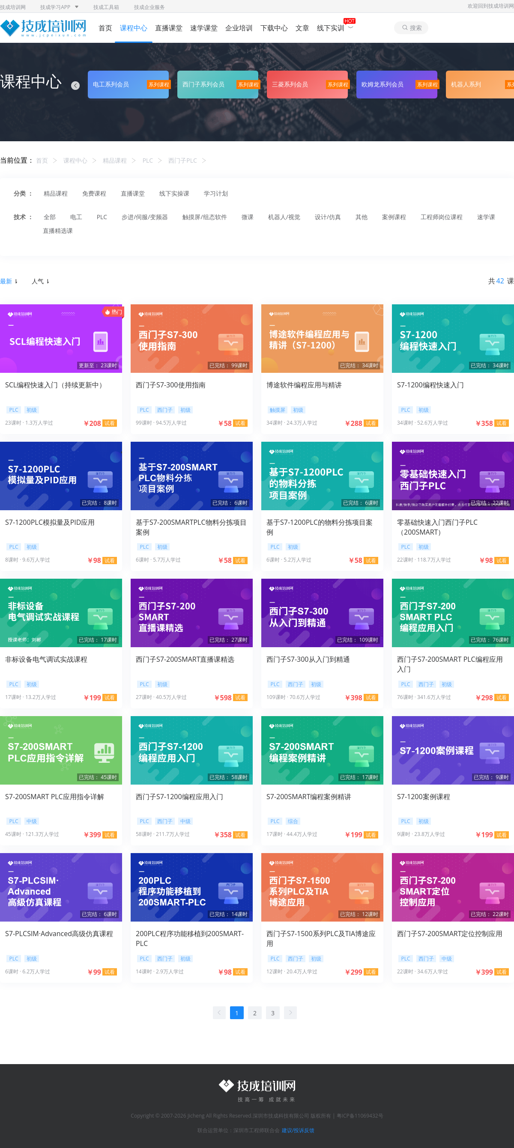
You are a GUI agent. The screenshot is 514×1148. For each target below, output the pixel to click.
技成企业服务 (149, 7)
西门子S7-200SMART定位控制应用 (449, 933)
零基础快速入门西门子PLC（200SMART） (437, 526)
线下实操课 (174, 193)
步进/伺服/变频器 (145, 217)
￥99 (94, 972)
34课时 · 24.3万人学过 (291, 422)
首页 (105, 28)
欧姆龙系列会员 (382, 84)
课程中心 (133, 28)
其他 (362, 217)
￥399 (92, 834)
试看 (110, 423)
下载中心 (274, 28)
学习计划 (216, 193)
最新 (8, 281)
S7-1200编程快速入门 (430, 385)
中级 (32, 821)
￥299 (353, 972)
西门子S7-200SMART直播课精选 (185, 659)
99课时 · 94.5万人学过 (161, 422)
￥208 (92, 423)
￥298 (484, 697)
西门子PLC (182, 160)
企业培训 (239, 28)
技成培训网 (13, 7)
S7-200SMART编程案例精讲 (308, 796)
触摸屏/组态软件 (204, 217)
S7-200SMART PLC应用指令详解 (54, 796)
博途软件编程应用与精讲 (304, 385)
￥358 (484, 423)
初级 (32, 409)
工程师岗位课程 (442, 217)
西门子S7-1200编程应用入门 (179, 796)
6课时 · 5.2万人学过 (288, 559)
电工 (76, 217)
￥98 (94, 560)
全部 (50, 217)
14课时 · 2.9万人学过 (160, 971)
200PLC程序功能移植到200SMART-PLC (190, 938)
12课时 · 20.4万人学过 (291, 971)
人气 (40, 281)
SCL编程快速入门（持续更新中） (55, 385)
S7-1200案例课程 (423, 796)
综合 (293, 821)
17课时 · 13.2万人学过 (30, 697)
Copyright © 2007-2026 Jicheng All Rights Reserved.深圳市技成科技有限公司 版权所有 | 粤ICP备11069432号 (257, 1115)
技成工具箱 (106, 7)
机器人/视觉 (284, 217)
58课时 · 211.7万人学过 (163, 834)
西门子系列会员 (203, 84)
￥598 (222, 697)
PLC (148, 160)
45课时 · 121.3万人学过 (32, 834)
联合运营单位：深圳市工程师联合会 (238, 1130)
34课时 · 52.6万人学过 (422, 422)
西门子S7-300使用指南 (171, 385)
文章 (302, 28)
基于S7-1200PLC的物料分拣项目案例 (319, 526)
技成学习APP (59, 7)
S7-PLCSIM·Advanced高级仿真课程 (59, 933)
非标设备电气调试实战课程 (46, 659)
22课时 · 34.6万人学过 (422, 971)
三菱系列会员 (290, 84)
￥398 (353, 697)
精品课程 (115, 160)
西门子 (165, 409)
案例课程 (394, 217)
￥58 (224, 423)
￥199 (92, 697)
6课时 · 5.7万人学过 (158, 559)
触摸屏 (277, 409)
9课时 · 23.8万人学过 (421, 834)
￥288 (353, 423)
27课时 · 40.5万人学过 (161, 697)
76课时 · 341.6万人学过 (424, 697)
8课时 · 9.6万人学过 (27, 559)
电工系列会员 (111, 84)
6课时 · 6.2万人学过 (27, 971)
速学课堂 (204, 28)
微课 (248, 217)
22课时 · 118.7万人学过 (424, 559)
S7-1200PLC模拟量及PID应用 (50, 522)
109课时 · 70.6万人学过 (293, 697)
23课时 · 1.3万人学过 (29, 422)
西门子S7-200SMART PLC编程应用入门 (450, 663)
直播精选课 (58, 230)
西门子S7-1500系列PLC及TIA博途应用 (321, 938)
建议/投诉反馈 (298, 1130)
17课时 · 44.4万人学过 (291, 834)
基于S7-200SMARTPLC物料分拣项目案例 (191, 526)
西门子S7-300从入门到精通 (308, 659)
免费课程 (94, 193)
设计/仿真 (328, 217)
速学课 (486, 217)
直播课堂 (168, 28)
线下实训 (335, 28)
